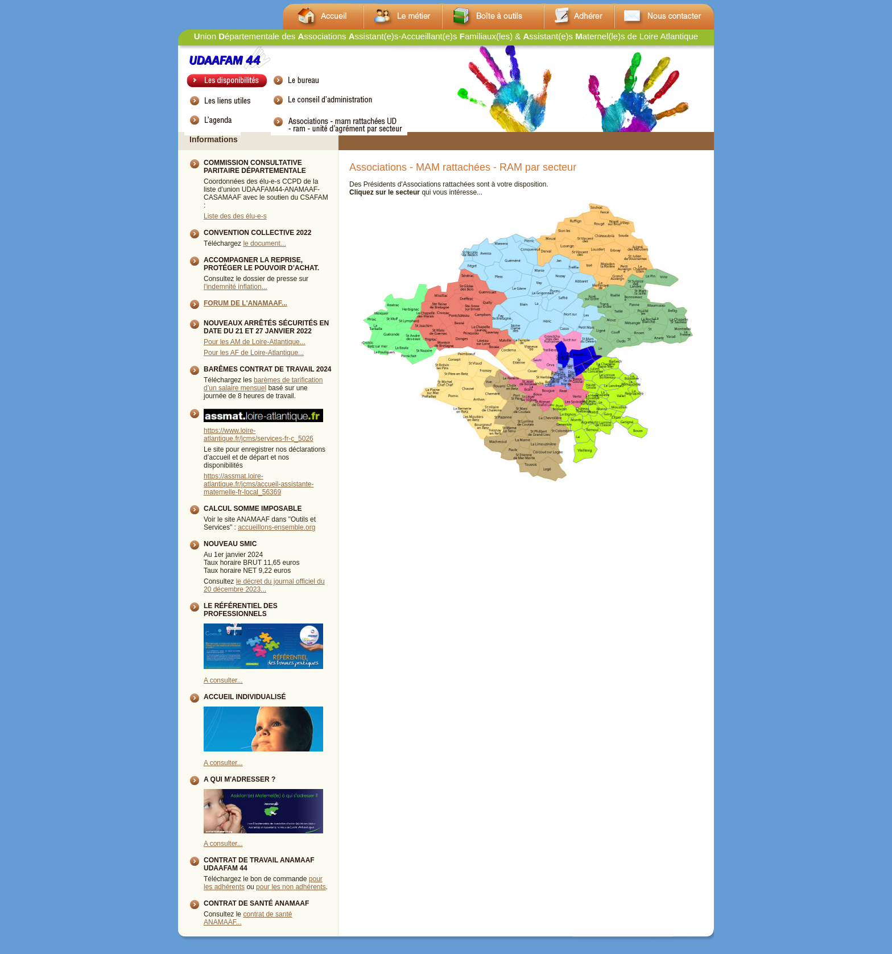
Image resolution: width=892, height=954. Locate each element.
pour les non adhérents (291, 887)
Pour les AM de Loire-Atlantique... (254, 342)
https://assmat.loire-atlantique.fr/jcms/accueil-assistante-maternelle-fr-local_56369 (258, 484)
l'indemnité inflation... (235, 287)
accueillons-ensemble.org (276, 527)
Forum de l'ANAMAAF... (245, 303)
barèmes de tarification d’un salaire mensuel (263, 384)
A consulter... (223, 680)
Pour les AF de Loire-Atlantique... (254, 353)
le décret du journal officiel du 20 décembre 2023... (264, 585)
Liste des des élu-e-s (235, 216)
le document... (264, 243)
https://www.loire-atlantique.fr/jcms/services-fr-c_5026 (258, 435)
